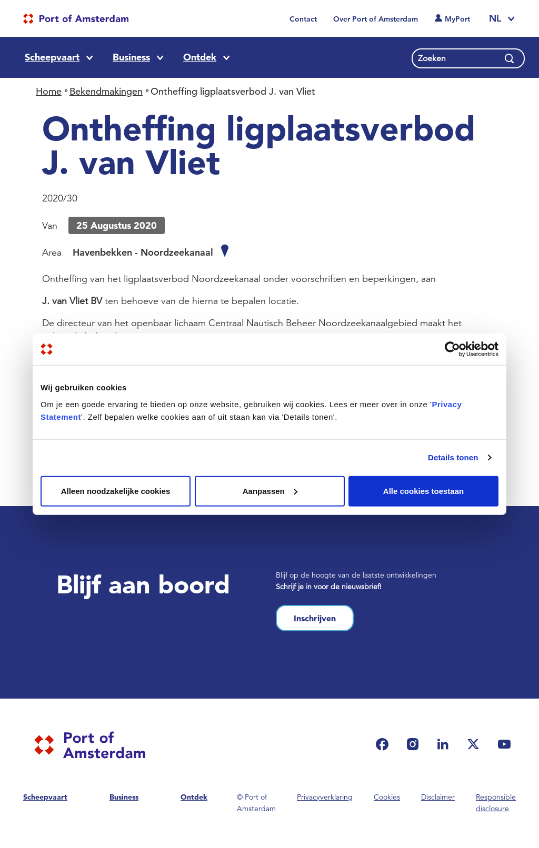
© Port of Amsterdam (256, 802)
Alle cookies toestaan (423, 490)
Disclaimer (438, 797)
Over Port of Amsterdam (375, 19)
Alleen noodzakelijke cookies (116, 490)
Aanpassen (270, 490)
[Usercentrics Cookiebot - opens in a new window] (452, 349)
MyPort (457, 19)
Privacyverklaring (325, 797)
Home (49, 91)
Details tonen (453, 457)
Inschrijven (315, 618)
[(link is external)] (385, 744)
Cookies (387, 797)
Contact (303, 19)
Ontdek (199, 57)
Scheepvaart (52, 57)
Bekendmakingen (106, 91)
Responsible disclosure (496, 802)
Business (131, 57)
